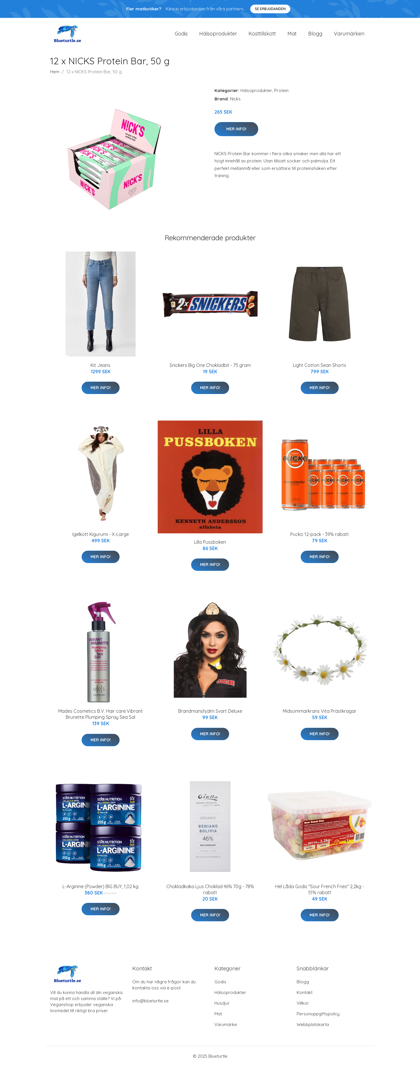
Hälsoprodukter (218, 35)
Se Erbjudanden (270, 9)
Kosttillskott (262, 35)
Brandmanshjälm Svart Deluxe (210, 714)
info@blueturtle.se (150, 1003)
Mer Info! (236, 131)
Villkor (303, 1006)
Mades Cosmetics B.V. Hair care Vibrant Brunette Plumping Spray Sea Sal (100, 717)
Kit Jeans (100, 368)
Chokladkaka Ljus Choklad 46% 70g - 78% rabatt (210, 892)
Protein (281, 93)
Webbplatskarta (313, 1027)
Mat (292, 35)
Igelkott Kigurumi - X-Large (100, 537)
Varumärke (225, 1027)
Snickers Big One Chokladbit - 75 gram (210, 368)
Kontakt (304, 995)
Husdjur (222, 1006)
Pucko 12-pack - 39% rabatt (319, 537)
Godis (181, 35)
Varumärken (349, 35)
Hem (54, 74)
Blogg (315, 35)
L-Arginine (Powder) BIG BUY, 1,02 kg (100, 889)
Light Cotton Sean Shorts (319, 368)
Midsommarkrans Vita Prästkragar (319, 714)
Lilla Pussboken (210, 545)
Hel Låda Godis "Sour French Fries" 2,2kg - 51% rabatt (319, 892)
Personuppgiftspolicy (318, 1016)
